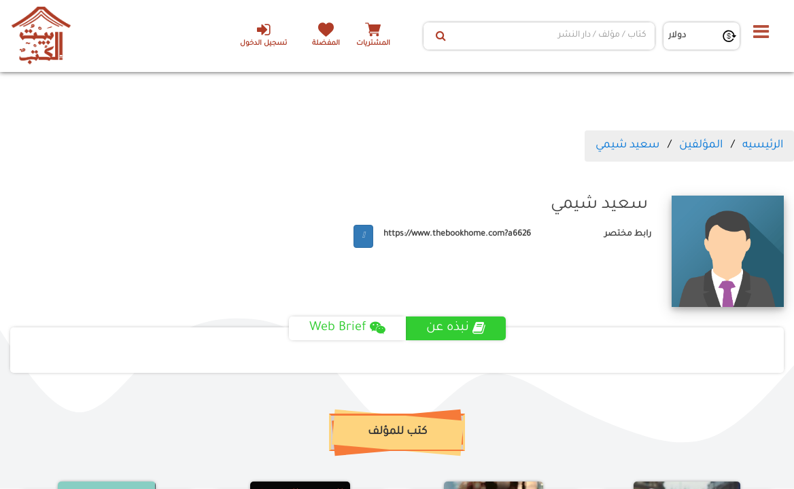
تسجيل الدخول (263, 35)
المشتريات (373, 44)
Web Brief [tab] (347, 328)
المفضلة (326, 44)
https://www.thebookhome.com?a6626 (457, 234)
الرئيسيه (762, 145)
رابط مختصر (627, 234)
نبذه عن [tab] (455, 328)
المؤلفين (701, 145)
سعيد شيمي (627, 145)
